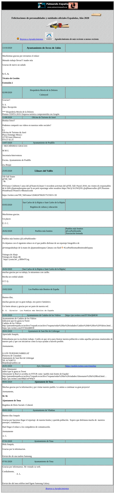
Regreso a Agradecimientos (31, 39)
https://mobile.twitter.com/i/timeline (81, 366)
